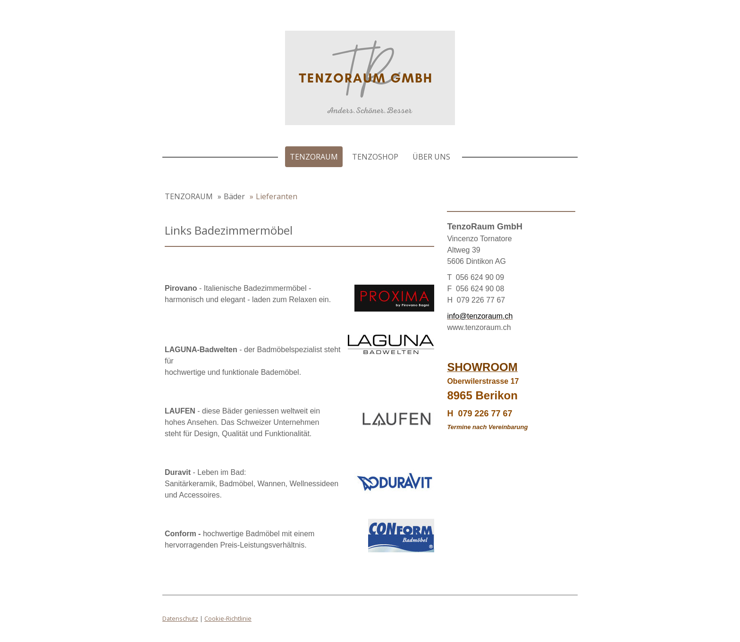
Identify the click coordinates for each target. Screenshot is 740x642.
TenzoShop (375, 157)
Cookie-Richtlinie (228, 618)
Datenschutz (180, 618)
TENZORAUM (314, 157)
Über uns (431, 157)
